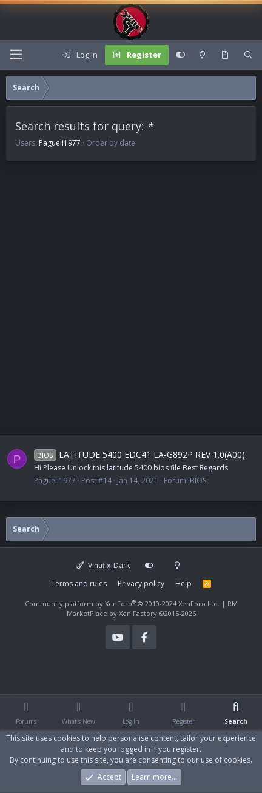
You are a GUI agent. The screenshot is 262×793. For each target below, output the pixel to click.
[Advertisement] (131, 304)
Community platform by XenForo (122, 603)
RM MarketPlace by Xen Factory (152, 608)
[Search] (248, 55)
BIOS (198, 480)
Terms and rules (79, 583)
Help (183, 583)
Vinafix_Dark (103, 565)
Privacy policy (141, 583)
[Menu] (15, 55)
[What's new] (224, 55)
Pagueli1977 (60, 143)
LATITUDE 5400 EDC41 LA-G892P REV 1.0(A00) (139, 454)
